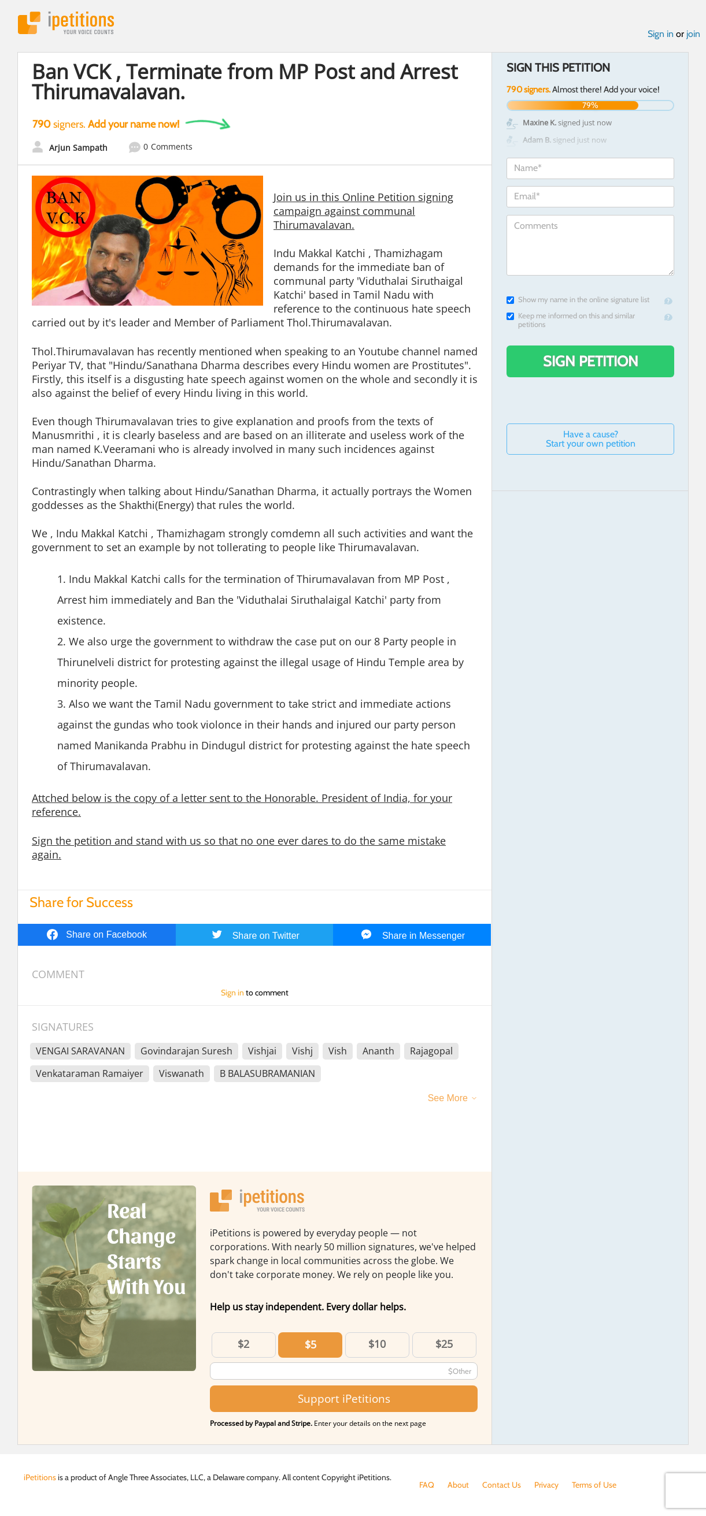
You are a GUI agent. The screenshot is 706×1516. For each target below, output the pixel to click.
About (458, 1485)
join (693, 33)
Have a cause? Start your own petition (590, 439)
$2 (243, 1344)
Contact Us (501, 1485)
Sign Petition (590, 361)
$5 (310, 1344)
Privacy (546, 1485)
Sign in (661, 33)
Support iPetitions (344, 1398)
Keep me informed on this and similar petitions (571, 320)
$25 (444, 1344)
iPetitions (66, 23)
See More (448, 1098)
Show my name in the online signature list (578, 299)
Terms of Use (594, 1485)
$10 (377, 1344)
